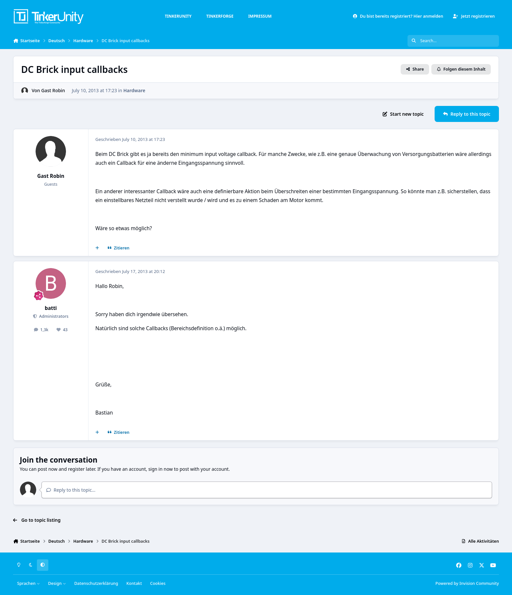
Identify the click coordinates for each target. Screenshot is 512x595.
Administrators (53, 316)
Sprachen (28, 583)
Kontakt (134, 583)
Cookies (158, 583)
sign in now (160, 469)
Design (57, 583)
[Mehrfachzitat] (97, 248)
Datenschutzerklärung (96, 583)
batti (51, 308)
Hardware (134, 90)
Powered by (467, 583)
